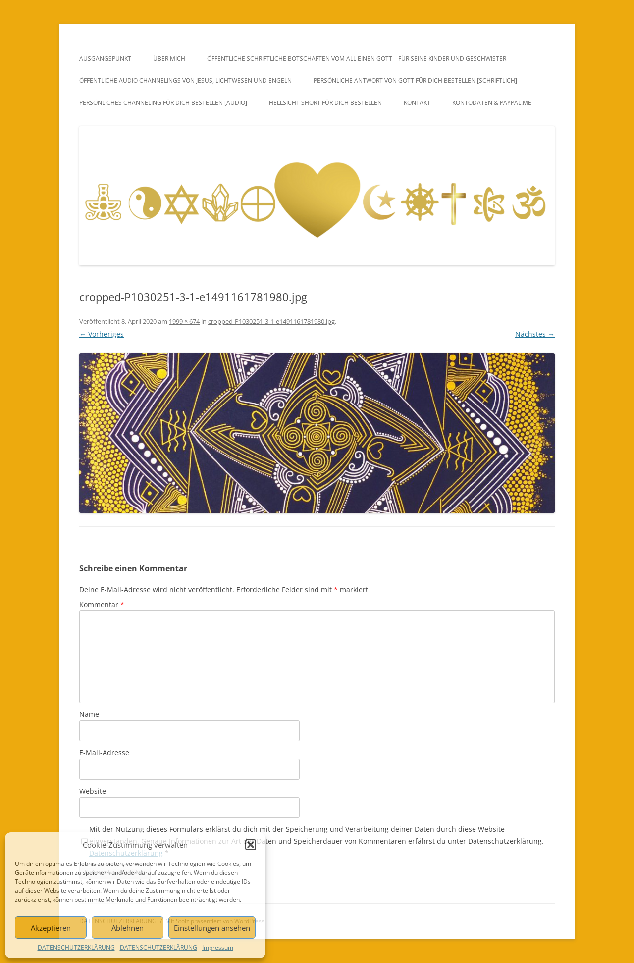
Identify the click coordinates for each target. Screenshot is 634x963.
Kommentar (101, 604)
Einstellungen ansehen (212, 928)
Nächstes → (535, 334)
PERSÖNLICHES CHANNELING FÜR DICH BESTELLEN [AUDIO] (163, 103)
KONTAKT (417, 103)
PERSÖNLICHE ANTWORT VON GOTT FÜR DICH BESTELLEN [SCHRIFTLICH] (415, 80)
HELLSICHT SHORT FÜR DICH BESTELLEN (325, 103)
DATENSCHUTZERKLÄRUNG (76, 947)
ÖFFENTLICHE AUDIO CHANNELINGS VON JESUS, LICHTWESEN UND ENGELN (185, 80)
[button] (251, 845)
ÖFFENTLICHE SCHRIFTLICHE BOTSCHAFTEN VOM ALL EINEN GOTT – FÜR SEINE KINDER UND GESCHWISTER (356, 58)
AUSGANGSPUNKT (105, 58)
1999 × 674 (184, 321)
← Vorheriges (101, 334)
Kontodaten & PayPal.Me (491, 103)
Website (92, 791)
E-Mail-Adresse (104, 752)
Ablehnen (127, 928)
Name (89, 714)
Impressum (217, 947)
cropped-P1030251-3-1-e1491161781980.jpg (271, 321)
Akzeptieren (51, 928)
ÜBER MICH (169, 58)
